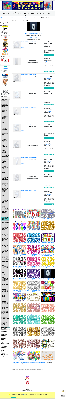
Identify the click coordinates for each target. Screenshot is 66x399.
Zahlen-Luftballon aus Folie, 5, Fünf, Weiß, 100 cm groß (28, 124)
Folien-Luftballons (11, 17)
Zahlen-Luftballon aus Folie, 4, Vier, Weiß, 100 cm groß (28, 107)
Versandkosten (48, 45)
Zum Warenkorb (5, 68)
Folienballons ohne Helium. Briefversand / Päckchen (24, 17)
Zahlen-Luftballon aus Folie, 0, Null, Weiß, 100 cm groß (28, 41)
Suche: (5, 63)
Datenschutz (24, 394)
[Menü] (64, 389)
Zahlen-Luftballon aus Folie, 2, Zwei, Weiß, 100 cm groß (28, 74)
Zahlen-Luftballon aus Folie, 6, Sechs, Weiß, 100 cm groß (28, 140)
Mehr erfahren (22, 47)
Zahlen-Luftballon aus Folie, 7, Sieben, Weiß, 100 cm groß (28, 157)
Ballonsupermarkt (3, 17)
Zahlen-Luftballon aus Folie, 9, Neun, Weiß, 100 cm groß (28, 190)
